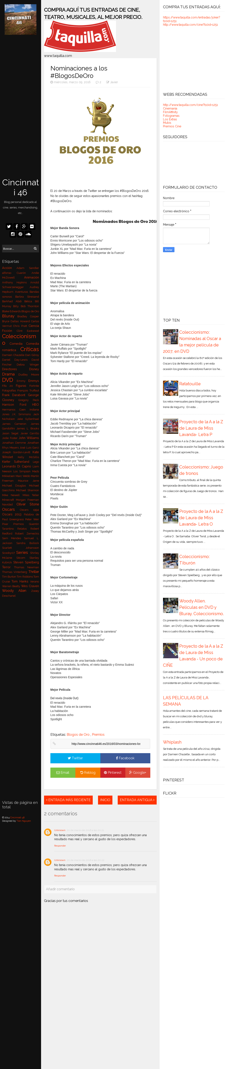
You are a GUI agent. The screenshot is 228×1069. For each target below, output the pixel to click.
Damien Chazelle (13, 355)
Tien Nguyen (24, 821)
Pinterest (113, 773)
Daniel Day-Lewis (17, 359)
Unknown (59, 830)
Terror (8, 567)
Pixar (8, 524)
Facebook (125, 758)
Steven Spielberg (26, 562)
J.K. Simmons (22, 414)
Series (23, 552)
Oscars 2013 (13, 514)
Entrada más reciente (68, 800)
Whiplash (172, 742)
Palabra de (31, 514)
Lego (36, 461)
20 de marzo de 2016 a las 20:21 (85, 830)
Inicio (105, 800)
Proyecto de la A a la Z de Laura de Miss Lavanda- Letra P (201, 428)
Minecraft (9, 499)
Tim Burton (9, 576)
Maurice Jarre (28, 480)
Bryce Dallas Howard (16, 321)
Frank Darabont (15, 395)
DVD (9, 380)
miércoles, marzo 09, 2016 (70, 82)
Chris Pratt (21, 326)
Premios (21, 524)
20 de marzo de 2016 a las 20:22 (85, 860)
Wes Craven (30, 586)
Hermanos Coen (16, 409)
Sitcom (22, 557)
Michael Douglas (15, 485)
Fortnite (34, 385)
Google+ (137, 773)
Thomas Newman (26, 567)
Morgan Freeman (27, 499)
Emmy (22, 381)
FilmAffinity (170, 112)
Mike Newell (12, 495)
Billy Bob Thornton (26, 306)
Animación (31, 277)
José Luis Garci (29, 447)
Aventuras (22, 291)
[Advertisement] (20, 106)
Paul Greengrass (13, 519)
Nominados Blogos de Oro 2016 (125, 221)
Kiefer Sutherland (17, 461)
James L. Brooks (28, 428)
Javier (114, 82)
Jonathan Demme (14, 442)
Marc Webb (23, 476)
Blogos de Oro (30, 311)
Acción (9, 268)
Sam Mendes (13, 538)
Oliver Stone (28, 504)
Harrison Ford (17, 404)
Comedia (18, 343)
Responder (60, 845)
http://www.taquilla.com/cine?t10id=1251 (190, 24)
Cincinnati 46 (20, 187)
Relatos (23, 528)
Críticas (29, 349)
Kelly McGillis (28, 457)
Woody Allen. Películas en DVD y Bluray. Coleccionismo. (201, 607)
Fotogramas (171, 115)
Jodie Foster (10, 438)
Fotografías (9, 390)
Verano (34, 581)
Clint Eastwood (28, 330)
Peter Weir (32, 519)
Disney (34, 369)
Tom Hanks (20, 581)
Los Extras (170, 119)
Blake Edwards (12, 311)
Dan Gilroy (32, 355)
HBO (35, 404)
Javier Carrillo (30, 433)
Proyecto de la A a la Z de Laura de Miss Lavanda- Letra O (201, 518)
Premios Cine (172, 126)
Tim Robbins (25, 576)
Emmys (33, 381)
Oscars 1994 (29, 509)
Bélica (29, 301)
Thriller (33, 572)
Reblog (87, 773)
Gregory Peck (28, 400)
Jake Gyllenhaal (28, 419)
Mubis (167, 122)
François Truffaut (28, 390)
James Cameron (16, 423)
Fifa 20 (9, 385)
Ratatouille (190, 383)
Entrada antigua (137, 800)
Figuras (22, 385)
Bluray (10, 316)
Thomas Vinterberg (15, 572)
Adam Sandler (28, 268)
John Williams (29, 438)
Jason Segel (11, 433)
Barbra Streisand (27, 296)
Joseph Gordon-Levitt (17, 452)
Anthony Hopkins (16, 282)
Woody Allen (16, 591)
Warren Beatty (11, 586)
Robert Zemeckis (27, 533)
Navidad (9, 504)
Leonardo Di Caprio (17, 466)
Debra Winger (28, 364)
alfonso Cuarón (17, 272)
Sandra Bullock (27, 543)
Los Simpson (22, 471)
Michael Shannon (27, 490)
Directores (15, 369)
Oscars (11, 509)
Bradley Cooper (28, 316)
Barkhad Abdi (13, 301)
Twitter (75, 758)
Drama (10, 374)
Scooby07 (9, 552)
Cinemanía (170, 108)
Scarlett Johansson (20, 547)
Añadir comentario (60, 889)
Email (62, 773)
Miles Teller (31, 495)
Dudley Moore (28, 374)
